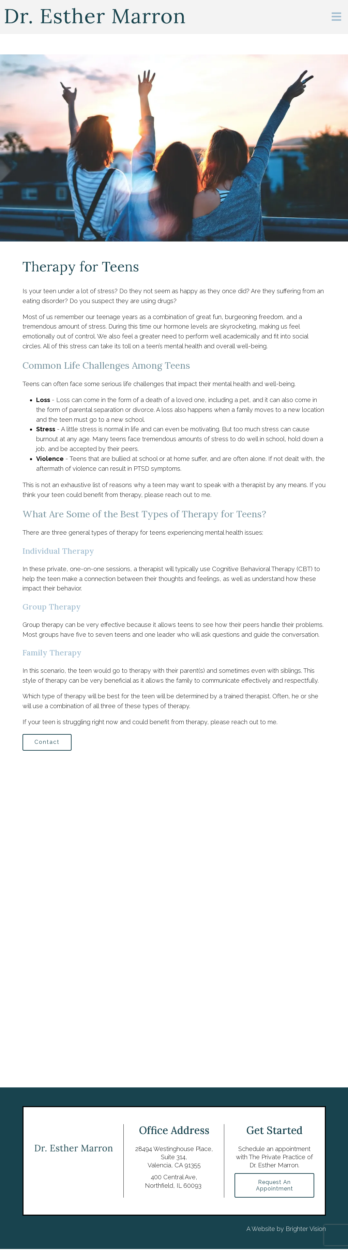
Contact (47, 742)
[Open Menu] (336, 17)
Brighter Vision (306, 1229)
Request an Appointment (274, 1186)
